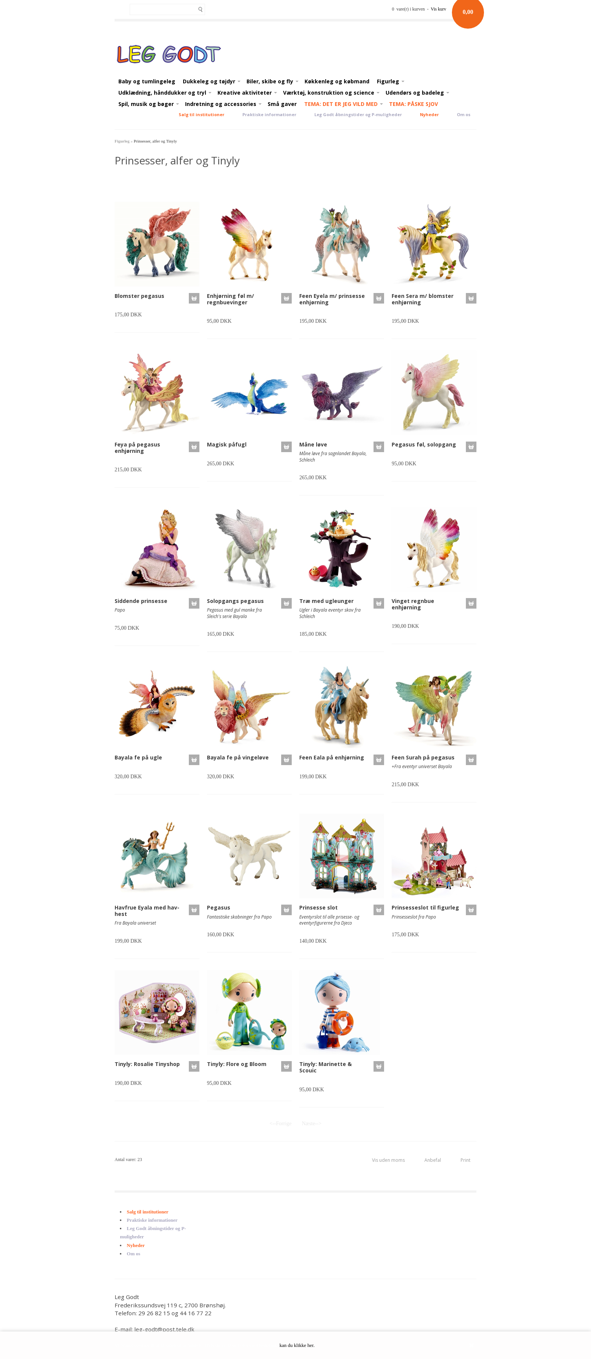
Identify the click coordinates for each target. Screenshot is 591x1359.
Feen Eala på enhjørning (331, 757)
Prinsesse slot (318, 907)
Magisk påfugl (227, 444)
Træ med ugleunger (326, 600)
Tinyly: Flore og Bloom (236, 1064)
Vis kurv (438, 9)
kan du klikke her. (297, 1345)
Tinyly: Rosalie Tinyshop (147, 1064)
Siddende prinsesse (141, 600)
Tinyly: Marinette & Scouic (325, 1067)
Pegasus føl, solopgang (424, 444)
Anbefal (432, 1160)
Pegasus (218, 907)
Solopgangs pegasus (235, 600)
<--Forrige (280, 1123)
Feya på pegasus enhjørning (137, 447)
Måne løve (313, 444)
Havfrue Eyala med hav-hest (147, 910)
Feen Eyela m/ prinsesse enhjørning (332, 299)
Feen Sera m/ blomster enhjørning (422, 299)
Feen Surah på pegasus (423, 757)
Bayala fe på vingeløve (238, 757)
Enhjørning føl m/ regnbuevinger (230, 299)
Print (465, 1160)
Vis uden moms (388, 1160)
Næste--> (312, 1123)
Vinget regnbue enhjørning (413, 604)
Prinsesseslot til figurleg (425, 907)
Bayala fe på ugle (138, 757)
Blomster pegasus (139, 295)
